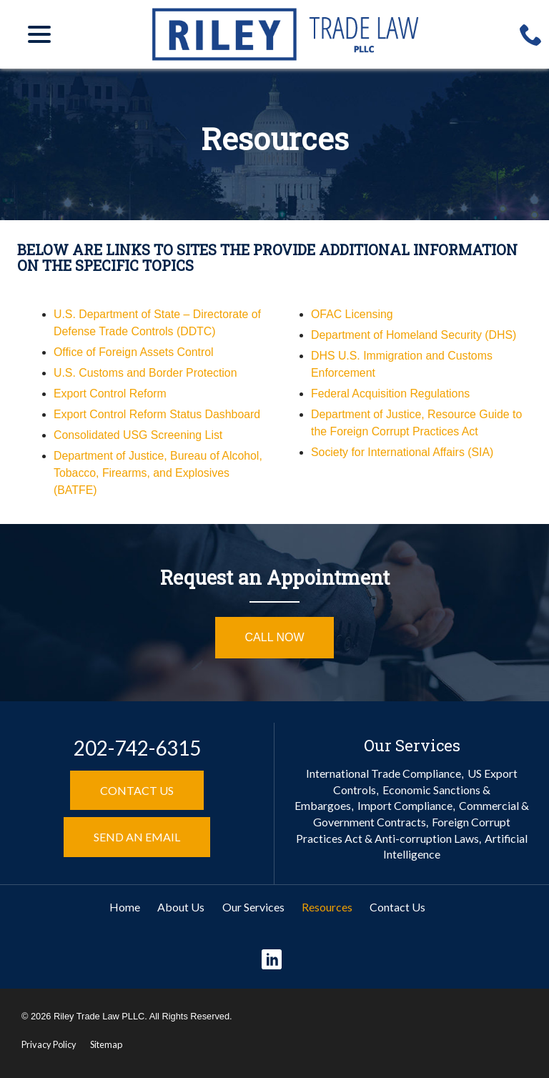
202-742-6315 (137, 748)
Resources (275, 138)
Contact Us (137, 790)
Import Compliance (404, 805)
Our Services (253, 907)
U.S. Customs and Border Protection (146, 373)
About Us (180, 907)
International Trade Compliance (383, 773)
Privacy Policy (48, 1044)
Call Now (275, 637)
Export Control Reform (110, 393)
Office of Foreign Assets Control (134, 352)
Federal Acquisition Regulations (391, 393)
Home (124, 907)
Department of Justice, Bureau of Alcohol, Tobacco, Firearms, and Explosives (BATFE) (159, 473)
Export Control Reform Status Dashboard (158, 414)
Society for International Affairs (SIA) (403, 452)
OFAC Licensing (352, 314)
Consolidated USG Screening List (139, 435)
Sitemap (106, 1044)
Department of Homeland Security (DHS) (414, 335)
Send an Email (137, 837)
